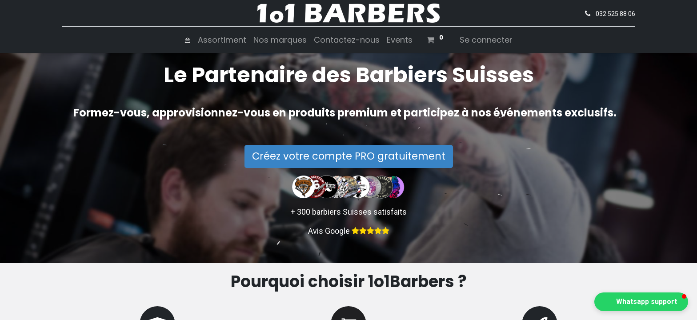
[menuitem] (187, 39)
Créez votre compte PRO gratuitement (348, 156)
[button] (641, 301)
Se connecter (486, 39)
